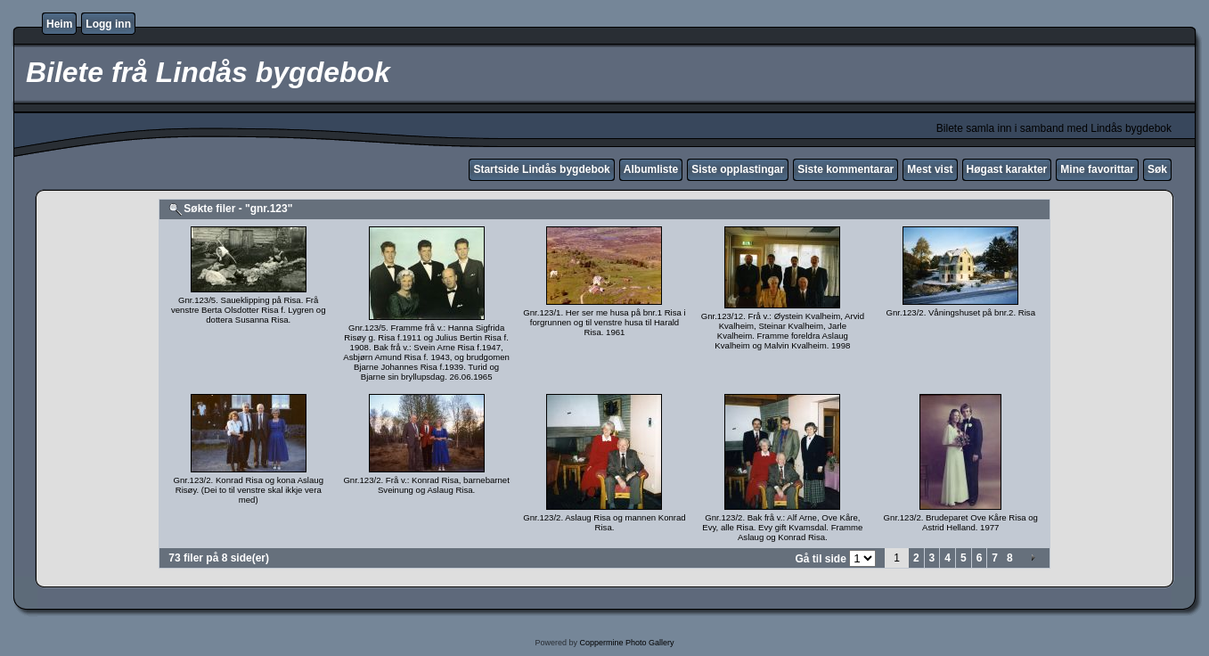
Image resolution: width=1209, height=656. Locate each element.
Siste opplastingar (737, 169)
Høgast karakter (1007, 169)
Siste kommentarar (845, 169)
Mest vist (929, 169)
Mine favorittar (1097, 169)
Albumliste (651, 169)
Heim (59, 24)
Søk (1157, 169)
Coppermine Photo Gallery (626, 642)
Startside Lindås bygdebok (541, 169)
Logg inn (108, 24)
